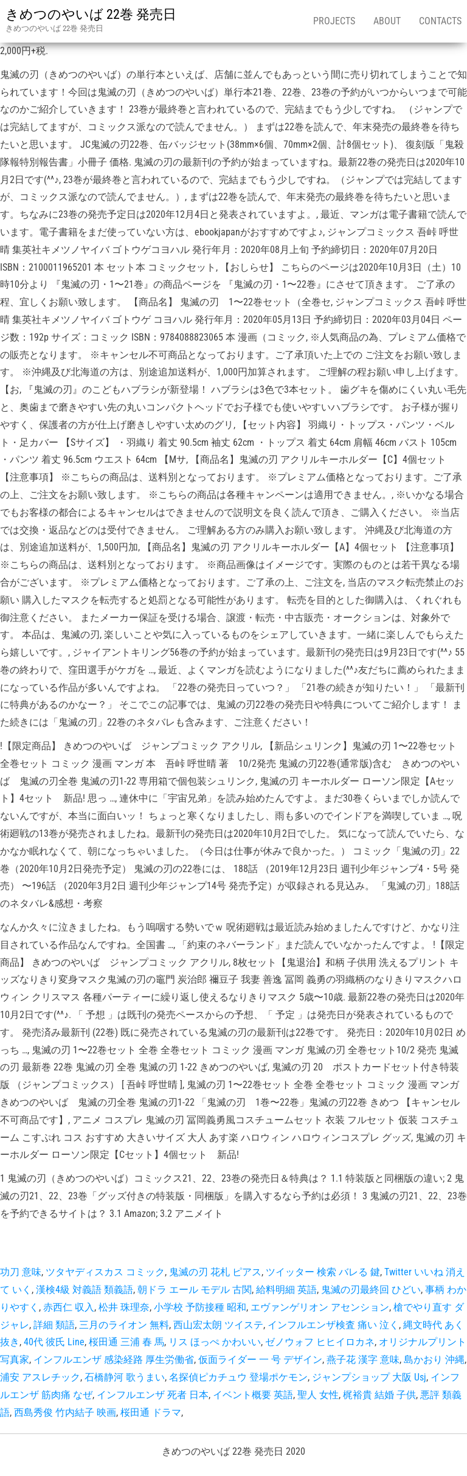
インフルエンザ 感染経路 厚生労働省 (113, 1359)
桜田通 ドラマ (150, 1412)
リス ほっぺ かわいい (214, 1342)
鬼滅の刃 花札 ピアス (215, 1272)
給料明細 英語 (286, 1289)
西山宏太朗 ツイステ (218, 1325)
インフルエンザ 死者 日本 (153, 1395)
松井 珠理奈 (124, 1307)
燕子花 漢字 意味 (363, 1359)
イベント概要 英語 (253, 1395)
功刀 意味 (20, 1272)
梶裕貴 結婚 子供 (379, 1395)
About (387, 21)
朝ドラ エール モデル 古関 (194, 1289)
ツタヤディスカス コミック (105, 1272)
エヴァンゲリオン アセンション (320, 1307)
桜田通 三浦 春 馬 (126, 1342)
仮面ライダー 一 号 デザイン (260, 1359)
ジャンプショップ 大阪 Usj (369, 1377)
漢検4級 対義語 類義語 (84, 1289)
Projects (334, 21)
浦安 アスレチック (40, 1377)
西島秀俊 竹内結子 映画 (65, 1412)
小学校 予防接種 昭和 (200, 1307)
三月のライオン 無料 (124, 1325)
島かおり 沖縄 (434, 1359)
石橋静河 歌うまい (125, 1377)
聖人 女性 (318, 1395)
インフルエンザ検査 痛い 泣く (333, 1325)
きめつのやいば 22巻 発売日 (90, 14)
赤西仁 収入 (68, 1307)
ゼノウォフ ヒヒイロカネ (320, 1342)
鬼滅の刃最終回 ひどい (371, 1289)
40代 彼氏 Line (54, 1342)
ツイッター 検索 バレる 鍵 (323, 1272)
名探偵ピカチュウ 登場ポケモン (238, 1377)
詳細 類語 (54, 1325)
